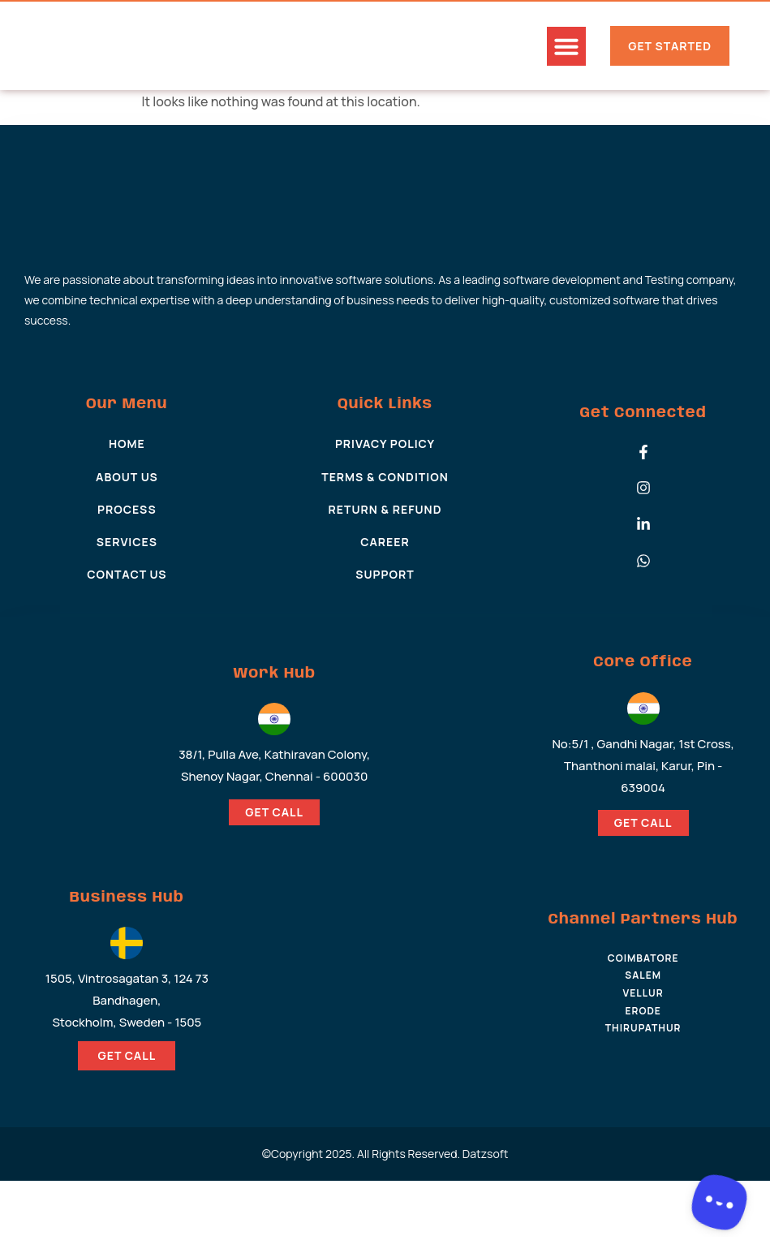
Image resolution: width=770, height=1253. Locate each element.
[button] (566, 46)
